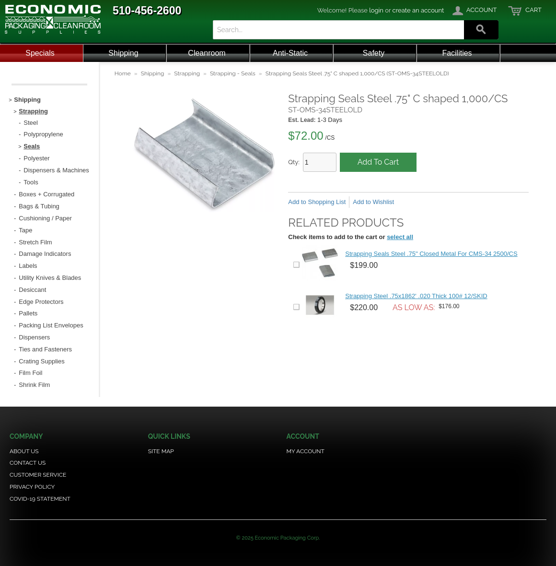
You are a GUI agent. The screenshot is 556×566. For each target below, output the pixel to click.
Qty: (294, 162)
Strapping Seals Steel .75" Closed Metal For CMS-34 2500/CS (431, 253)
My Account (305, 451)
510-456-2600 (147, 10)
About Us (24, 451)
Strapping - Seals (232, 73)
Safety (373, 53)
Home (123, 73)
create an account (418, 10)
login (376, 10)
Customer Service (38, 474)
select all (400, 237)
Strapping (187, 73)
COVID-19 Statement (40, 498)
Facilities (457, 53)
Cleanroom (206, 53)
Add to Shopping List (317, 201)
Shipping (123, 53)
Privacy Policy (32, 486)
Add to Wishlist (373, 201)
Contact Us (28, 462)
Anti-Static (290, 53)
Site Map (161, 451)
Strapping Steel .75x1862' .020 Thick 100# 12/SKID (416, 296)
